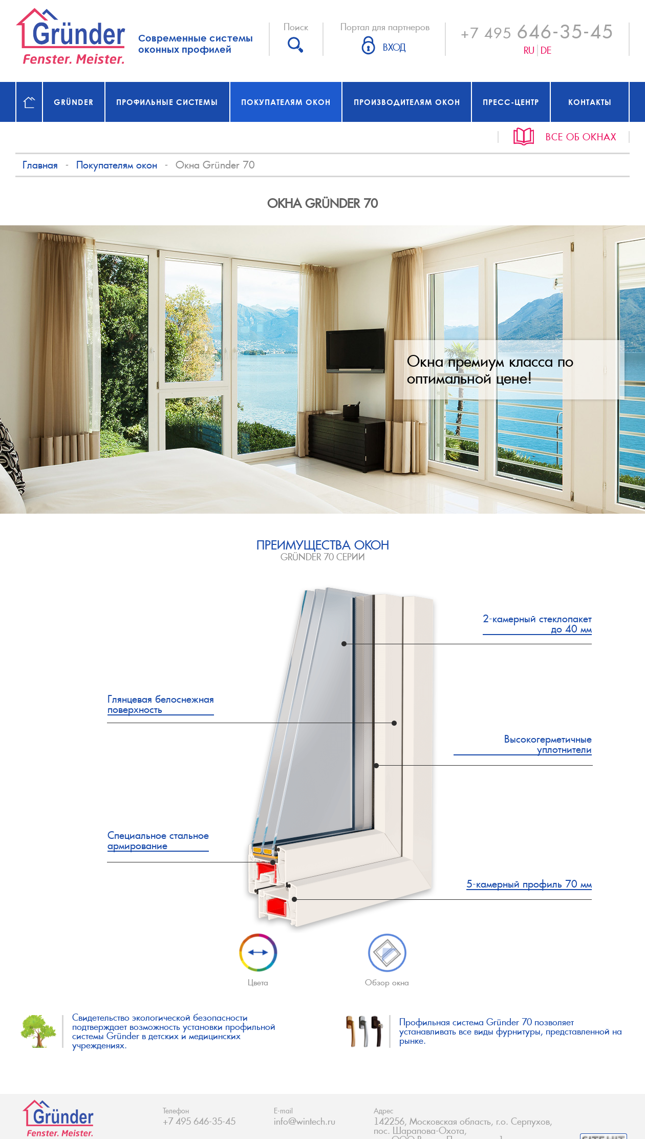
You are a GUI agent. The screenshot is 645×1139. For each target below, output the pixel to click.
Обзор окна (387, 978)
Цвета (258, 960)
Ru (529, 50)
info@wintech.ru (304, 1121)
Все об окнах (581, 137)
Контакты (590, 102)
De (546, 50)
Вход (394, 47)
